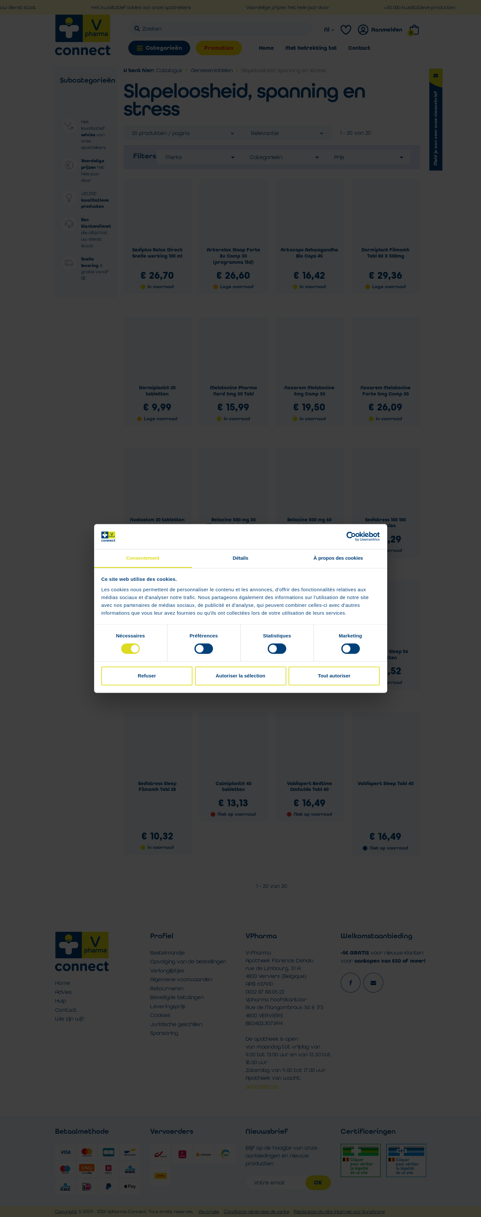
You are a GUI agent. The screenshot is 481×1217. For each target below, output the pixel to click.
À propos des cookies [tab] (338, 558)
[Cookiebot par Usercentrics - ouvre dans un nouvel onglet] (351, 537)
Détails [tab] (240, 558)
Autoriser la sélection (240, 675)
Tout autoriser (334, 675)
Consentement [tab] (143, 558)
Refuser (147, 675)
